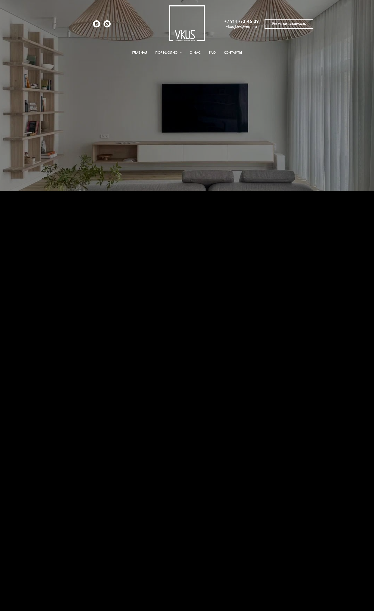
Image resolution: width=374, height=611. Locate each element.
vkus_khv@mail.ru (241, 26)
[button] (289, 24)
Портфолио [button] (167, 52)
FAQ (212, 52)
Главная (139, 52)
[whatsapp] (107, 26)
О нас (195, 52)
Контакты (233, 52)
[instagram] (96, 26)
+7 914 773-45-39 (241, 21)
